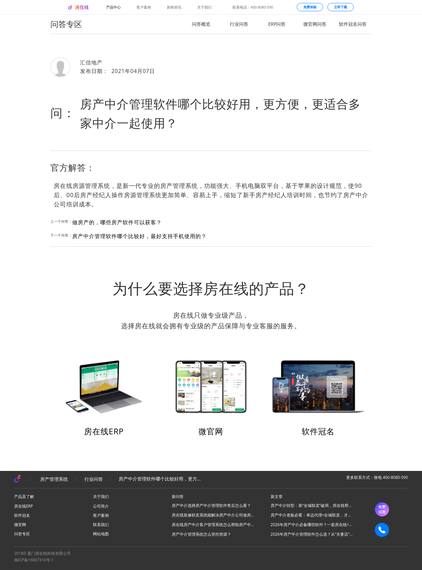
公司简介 (101, 506)
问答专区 (22, 534)
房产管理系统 (54, 479)
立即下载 (340, 7)
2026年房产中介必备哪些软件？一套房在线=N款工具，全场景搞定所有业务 (312, 524)
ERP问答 (277, 24)
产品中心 (113, 7)
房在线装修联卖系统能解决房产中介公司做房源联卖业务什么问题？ (213, 515)
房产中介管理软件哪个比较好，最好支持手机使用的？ (139, 236)
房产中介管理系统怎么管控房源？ (201, 534)
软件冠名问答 (353, 24)
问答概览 (201, 24)
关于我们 (204, 7)
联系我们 (101, 524)
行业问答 (239, 24)
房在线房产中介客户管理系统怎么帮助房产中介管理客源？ (213, 524)
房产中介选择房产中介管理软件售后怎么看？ (211, 505)
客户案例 (143, 7)
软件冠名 (318, 431)
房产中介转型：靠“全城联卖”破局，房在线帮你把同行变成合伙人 (312, 505)
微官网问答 (314, 24)
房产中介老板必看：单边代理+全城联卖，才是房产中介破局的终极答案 (312, 515)
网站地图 (101, 534)
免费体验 (309, 7)
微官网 (210, 431)
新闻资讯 (174, 7)
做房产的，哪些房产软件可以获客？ (117, 222)
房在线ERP (104, 431)
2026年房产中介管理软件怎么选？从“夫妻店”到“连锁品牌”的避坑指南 (312, 534)
